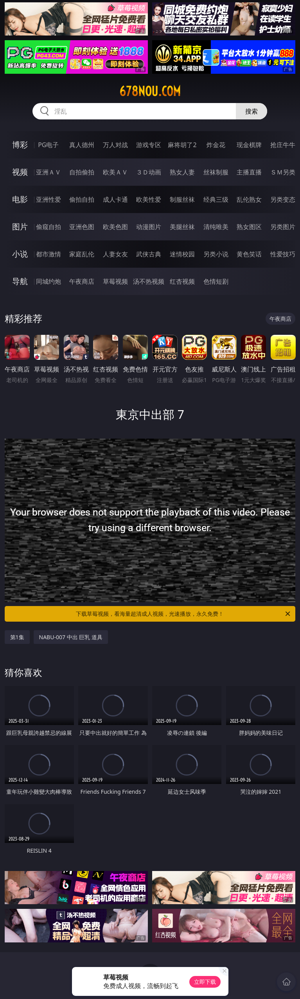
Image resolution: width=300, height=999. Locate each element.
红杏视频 (182, 281)
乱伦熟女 (249, 199)
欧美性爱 (148, 199)
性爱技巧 (282, 254)
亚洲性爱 (48, 199)
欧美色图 (115, 226)
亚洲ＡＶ (48, 172)
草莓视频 (115, 281)
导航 (20, 281)
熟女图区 (249, 226)
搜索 (251, 111)
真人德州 (81, 144)
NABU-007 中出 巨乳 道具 (70, 637)
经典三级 (215, 199)
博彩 (20, 144)
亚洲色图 (81, 226)
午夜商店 (81, 281)
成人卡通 (115, 199)
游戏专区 (148, 144)
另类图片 (282, 226)
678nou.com (150, 91)
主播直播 (249, 172)
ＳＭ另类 (282, 172)
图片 (20, 226)
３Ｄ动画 (148, 172)
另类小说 (215, 254)
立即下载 (205, 981)
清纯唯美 (215, 226)
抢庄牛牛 (282, 144)
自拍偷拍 (81, 172)
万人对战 (115, 144)
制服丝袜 (182, 199)
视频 (20, 172)
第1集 (17, 637)
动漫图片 (148, 226)
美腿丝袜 (182, 226)
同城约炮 (48, 281)
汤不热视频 (148, 281)
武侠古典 (148, 254)
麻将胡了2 (182, 144)
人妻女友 (115, 254)
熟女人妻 (182, 172)
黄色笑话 (249, 254)
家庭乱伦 (81, 254)
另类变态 (282, 199)
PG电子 (48, 144)
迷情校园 (182, 254)
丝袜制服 (215, 172)
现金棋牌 (249, 144)
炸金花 (216, 144)
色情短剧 (215, 281)
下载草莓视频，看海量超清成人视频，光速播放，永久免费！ (183, 614)
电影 (20, 199)
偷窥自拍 (48, 226)
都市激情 (48, 254)
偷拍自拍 (81, 199)
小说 (20, 254)
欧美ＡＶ (115, 172)
